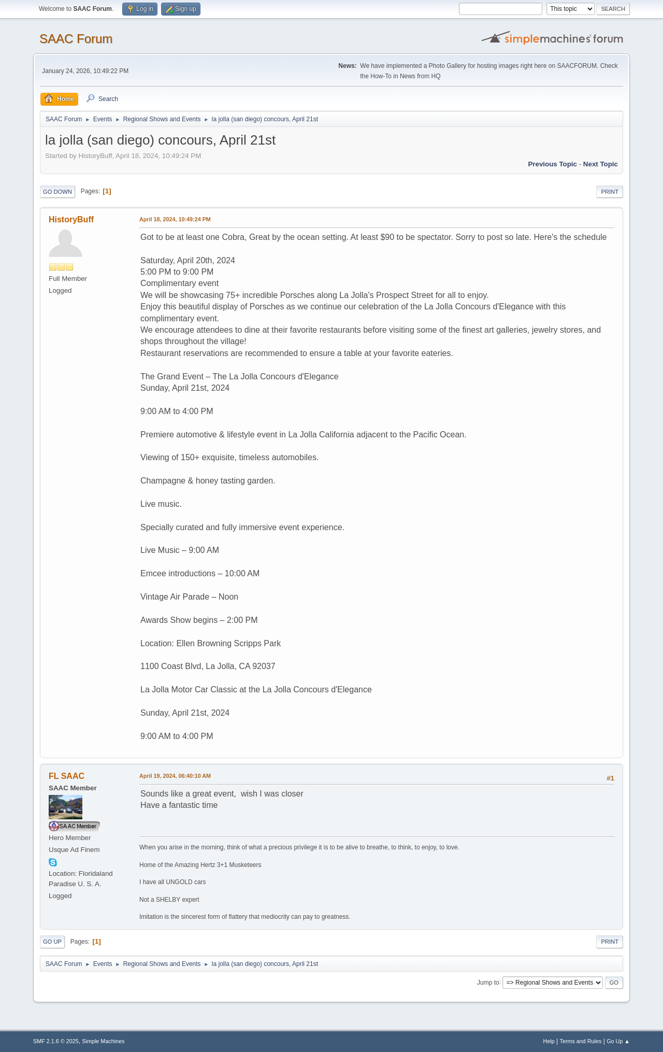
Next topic (600, 164)
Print (609, 192)
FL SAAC (66, 776)
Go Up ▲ (618, 1041)
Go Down (57, 192)
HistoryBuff (71, 219)
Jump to (488, 982)
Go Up (52, 942)
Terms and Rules (581, 1041)
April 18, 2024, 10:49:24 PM (175, 219)
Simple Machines (103, 1041)
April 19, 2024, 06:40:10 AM (175, 776)
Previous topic (552, 164)
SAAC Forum (75, 39)
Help (549, 1041)
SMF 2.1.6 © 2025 (56, 1041)
